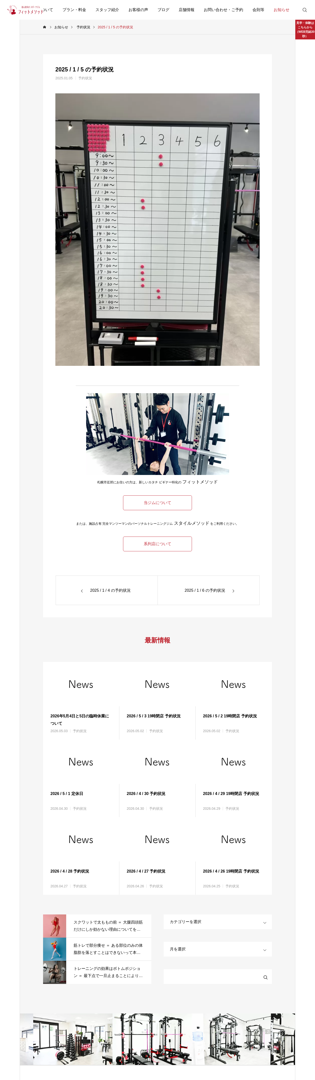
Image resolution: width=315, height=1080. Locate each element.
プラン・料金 (74, 10)
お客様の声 (138, 10)
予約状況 (85, 78)
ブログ (163, 10)
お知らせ (281, 10)
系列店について (157, 544)
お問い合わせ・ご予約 (223, 10)
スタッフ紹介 (107, 10)
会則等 (258, 10)
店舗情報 (186, 10)
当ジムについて (157, 503)
